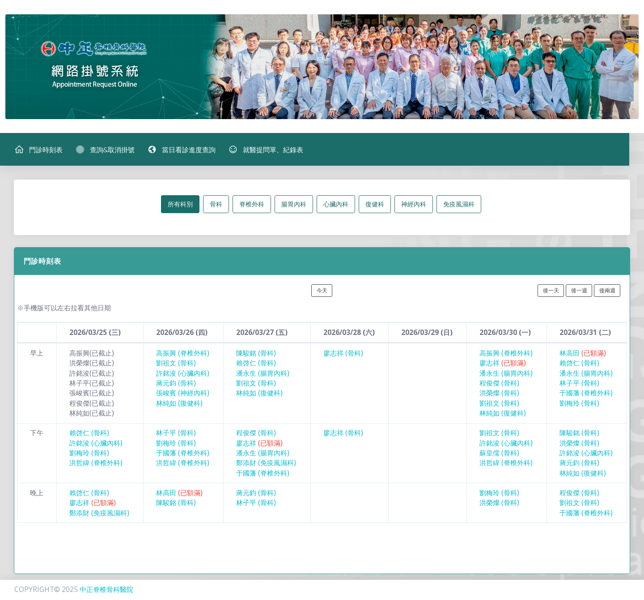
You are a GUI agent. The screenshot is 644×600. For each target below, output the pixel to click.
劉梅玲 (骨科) (579, 403)
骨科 (216, 204)
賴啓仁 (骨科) (256, 363)
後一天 (551, 290)
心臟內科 (335, 204)
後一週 (579, 290)
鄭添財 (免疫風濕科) (266, 463)
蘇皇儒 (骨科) (499, 453)
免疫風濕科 (459, 204)
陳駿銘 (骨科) (256, 353)
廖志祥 (502, 363)
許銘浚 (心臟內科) (182, 373)
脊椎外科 (251, 204)
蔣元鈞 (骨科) (176, 383)
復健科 (374, 204)
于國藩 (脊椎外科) (586, 393)
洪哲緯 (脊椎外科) (96, 463)
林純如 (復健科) (179, 403)
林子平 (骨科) (579, 383)
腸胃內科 (293, 204)
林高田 (582, 353)
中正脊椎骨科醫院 (106, 589)
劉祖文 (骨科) (176, 363)
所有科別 (180, 204)
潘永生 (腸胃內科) (262, 373)
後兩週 (607, 290)
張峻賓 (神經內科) (182, 393)
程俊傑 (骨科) (499, 383)
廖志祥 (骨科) (343, 353)
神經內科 (413, 204)
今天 (322, 290)
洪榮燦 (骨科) (499, 393)
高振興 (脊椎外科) (182, 353)
